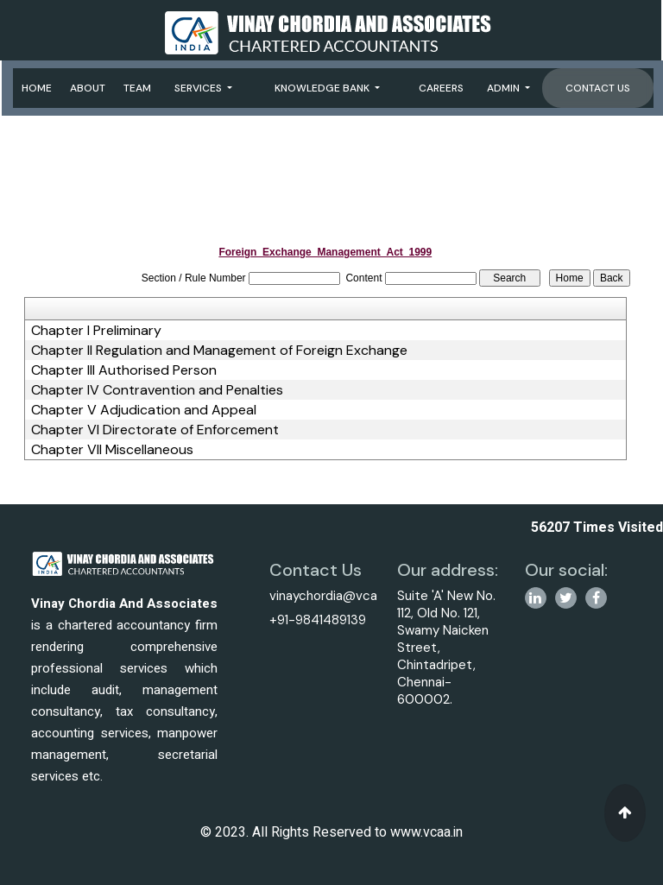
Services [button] (199, 88)
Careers (441, 88)
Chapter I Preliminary (96, 331)
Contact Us (597, 88)
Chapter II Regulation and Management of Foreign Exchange (219, 350)
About (87, 88)
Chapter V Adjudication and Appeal (143, 410)
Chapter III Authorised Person (124, 370)
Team (137, 88)
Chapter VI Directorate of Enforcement (155, 430)
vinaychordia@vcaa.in (332, 595)
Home (37, 88)
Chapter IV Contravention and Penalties (157, 390)
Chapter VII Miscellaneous (112, 450)
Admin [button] (504, 88)
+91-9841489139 (317, 620)
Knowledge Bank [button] (323, 88)
